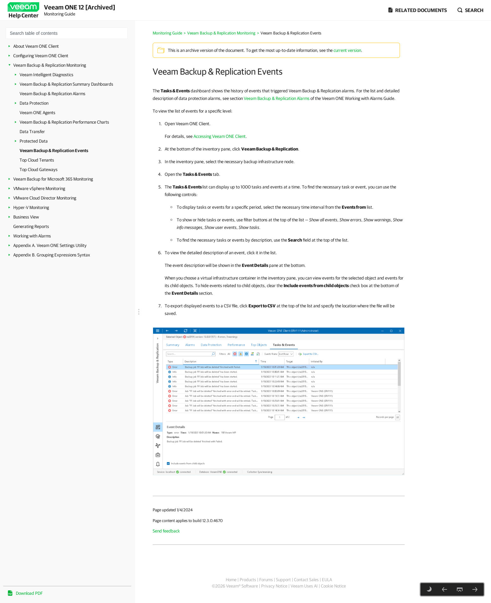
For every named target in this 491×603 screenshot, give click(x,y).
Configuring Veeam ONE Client (40, 55)
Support (283, 579)
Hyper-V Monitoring (31, 207)
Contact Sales (306, 579)
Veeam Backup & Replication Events (54, 150)
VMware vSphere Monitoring (39, 188)
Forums (266, 579)
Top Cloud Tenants (37, 160)
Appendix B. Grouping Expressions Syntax (51, 254)
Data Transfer (32, 131)
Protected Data (34, 141)
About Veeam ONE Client (36, 46)
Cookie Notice (333, 585)
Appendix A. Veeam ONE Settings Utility (50, 245)
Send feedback (166, 530)
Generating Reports (31, 226)
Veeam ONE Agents (37, 112)
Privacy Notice (274, 585)
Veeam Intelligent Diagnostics (46, 74)
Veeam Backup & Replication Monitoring (49, 65)
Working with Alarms (32, 235)
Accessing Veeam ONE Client (219, 136)
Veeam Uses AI (304, 585)
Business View (26, 216)
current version (347, 50)
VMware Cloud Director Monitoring (44, 197)
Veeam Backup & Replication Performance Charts (64, 122)
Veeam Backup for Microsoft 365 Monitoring (53, 179)
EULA (327, 579)
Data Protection (34, 103)
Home (231, 579)
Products (248, 579)
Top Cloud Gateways (39, 169)
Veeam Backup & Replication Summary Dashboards (66, 84)
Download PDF (29, 593)
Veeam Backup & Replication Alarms (52, 93)
